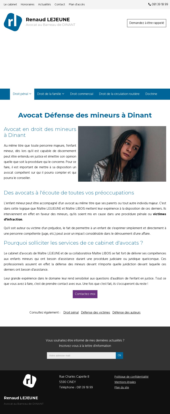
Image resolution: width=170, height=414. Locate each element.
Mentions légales (125, 382)
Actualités (44, 4)
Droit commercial (81, 94)
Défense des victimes (95, 312)
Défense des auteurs (126, 312)
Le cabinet (10, 4)
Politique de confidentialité (131, 376)
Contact (60, 4)
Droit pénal (20, 94)
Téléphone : (76, 387)
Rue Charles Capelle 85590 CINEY (74, 379)
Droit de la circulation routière (119, 94)
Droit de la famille (49, 94)
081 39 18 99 (158, 4)
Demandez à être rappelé (146, 23)
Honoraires (27, 4)
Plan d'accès (77, 4)
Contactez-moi (85, 294)
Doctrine (151, 94)
